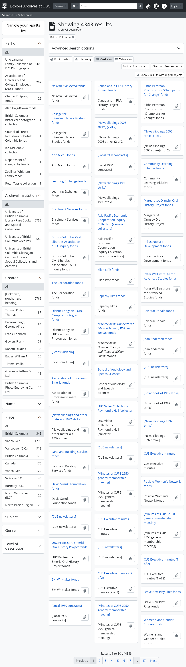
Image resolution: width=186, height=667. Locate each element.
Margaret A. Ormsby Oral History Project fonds (161, 203)
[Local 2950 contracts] (113, 155)
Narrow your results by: (23, 28)
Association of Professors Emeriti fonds (69, 380)
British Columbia (23, 434)
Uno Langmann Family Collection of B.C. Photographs (23, 64)
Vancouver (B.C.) (23, 449)
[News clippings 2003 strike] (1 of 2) (158, 133)
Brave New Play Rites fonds (162, 592)
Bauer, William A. (23, 357)
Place (9, 417)
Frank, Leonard (23, 335)
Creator (11, 277)
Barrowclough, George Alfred (23, 324)
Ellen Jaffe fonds (109, 270)
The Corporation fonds (67, 283)
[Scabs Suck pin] (63, 352)
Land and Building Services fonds (70, 454)
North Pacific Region (23, 506)
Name (10, 403)
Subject (11, 516)
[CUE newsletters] (156, 367)
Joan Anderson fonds (158, 339)
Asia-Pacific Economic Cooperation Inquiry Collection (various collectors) (112, 222)
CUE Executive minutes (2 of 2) (115, 575)
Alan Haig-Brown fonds (23, 109)
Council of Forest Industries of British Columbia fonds (23, 136)
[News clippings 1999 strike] (112, 185)
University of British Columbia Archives (23, 239)
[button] (148, 6)
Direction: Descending (166, 66)
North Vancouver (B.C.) (23, 495)
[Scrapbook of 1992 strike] (161, 393)
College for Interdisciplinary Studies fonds (68, 118)
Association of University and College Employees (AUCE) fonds (23, 82)
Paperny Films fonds (112, 296)
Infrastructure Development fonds (157, 244)
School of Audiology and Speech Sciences (114, 371)
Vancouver (23, 442)
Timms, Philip (23, 365)
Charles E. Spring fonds (23, 98)
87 (144, 661)
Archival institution (21, 195)
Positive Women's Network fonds (162, 484)
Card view (104, 59)
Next (153, 661)
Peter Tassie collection (23, 184)
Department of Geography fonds (23, 162)
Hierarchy (83, 59)
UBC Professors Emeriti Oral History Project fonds (69, 545)
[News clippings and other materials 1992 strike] (69, 417)
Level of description (14, 546)
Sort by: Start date (134, 66)
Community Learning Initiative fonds (158, 166)
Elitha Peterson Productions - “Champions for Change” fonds (162, 90)
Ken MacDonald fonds (159, 311)
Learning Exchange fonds (69, 181)
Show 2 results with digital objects (159, 75)
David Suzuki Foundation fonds (69, 486)
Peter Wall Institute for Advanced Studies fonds (160, 276)
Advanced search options (73, 48)
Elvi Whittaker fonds (65, 579)
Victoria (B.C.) (23, 479)
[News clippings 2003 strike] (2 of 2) (112, 125)
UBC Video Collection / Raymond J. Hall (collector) (116, 408)
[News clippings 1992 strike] (158, 423)
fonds (68, 86)
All (7, 52)
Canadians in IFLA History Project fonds (115, 88)
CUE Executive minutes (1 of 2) (161, 561)
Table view (123, 59)
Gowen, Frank (23, 342)
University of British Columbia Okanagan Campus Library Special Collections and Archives (23, 257)
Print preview (60, 59)
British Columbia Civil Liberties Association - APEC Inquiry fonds (67, 241)
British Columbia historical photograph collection (23, 120)
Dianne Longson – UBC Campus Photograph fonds (67, 315)
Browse (59, 6)
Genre (10, 530)
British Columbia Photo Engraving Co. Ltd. (23, 387)
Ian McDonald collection (23, 150)
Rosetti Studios (23, 350)
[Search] (108, 6)
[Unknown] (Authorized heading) (23, 298)
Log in (175, 6)
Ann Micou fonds (63, 155)
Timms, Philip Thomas (23, 312)
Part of (11, 43)
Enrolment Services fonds (69, 209)
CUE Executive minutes (159, 454)
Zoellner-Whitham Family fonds (23, 174)
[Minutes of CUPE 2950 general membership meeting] (113, 478)
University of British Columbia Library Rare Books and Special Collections (23, 220)
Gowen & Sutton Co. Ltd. (23, 373)
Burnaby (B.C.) (23, 487)
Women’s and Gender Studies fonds (159, 622)
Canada (23, 464)
